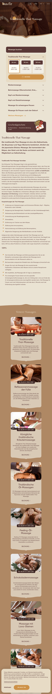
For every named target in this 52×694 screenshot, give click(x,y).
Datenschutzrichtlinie (10, 681)
